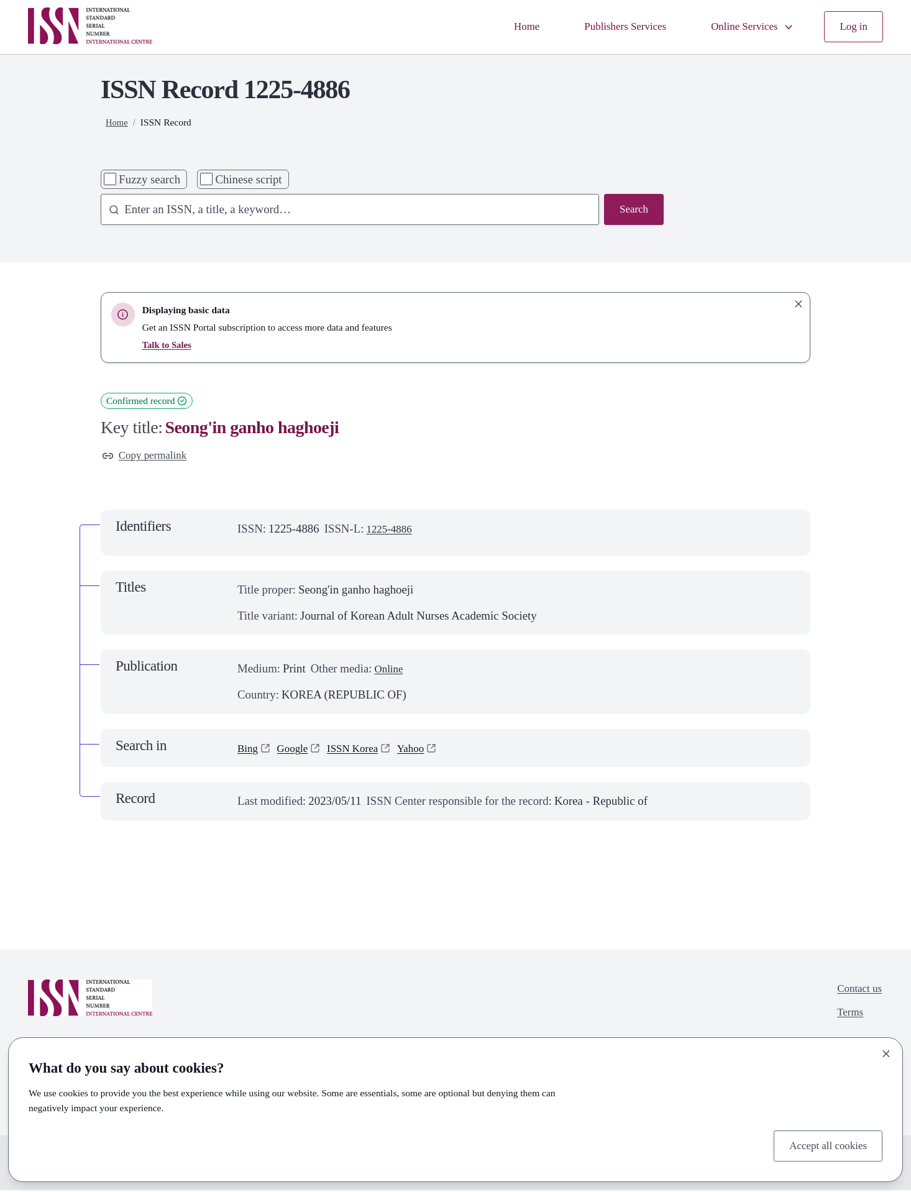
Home (505, 27)
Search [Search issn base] (632, 210)
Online (390, 670)
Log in (852, 27)
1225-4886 (391, 531)
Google (296, 749)
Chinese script (248, 179)
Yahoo (424, 749)
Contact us (857, 992)
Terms (846, 1017)
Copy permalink (148, 456)
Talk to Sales (168, 344)
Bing (248, 749)
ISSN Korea (361, 749)
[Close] (886, 1051)
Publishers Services (610, 27)
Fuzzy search (149, 179)
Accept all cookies (824, 1144)
